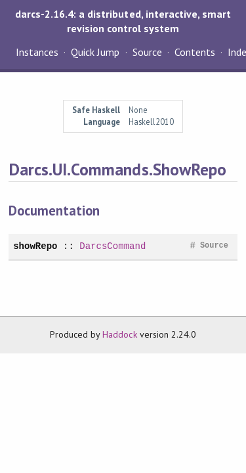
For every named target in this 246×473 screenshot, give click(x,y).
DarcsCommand (112, 246)
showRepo (35, 246)
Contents (194, 51)
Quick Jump (95, 51)
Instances (37, 51)
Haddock (119, 334)
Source (147, 51)
